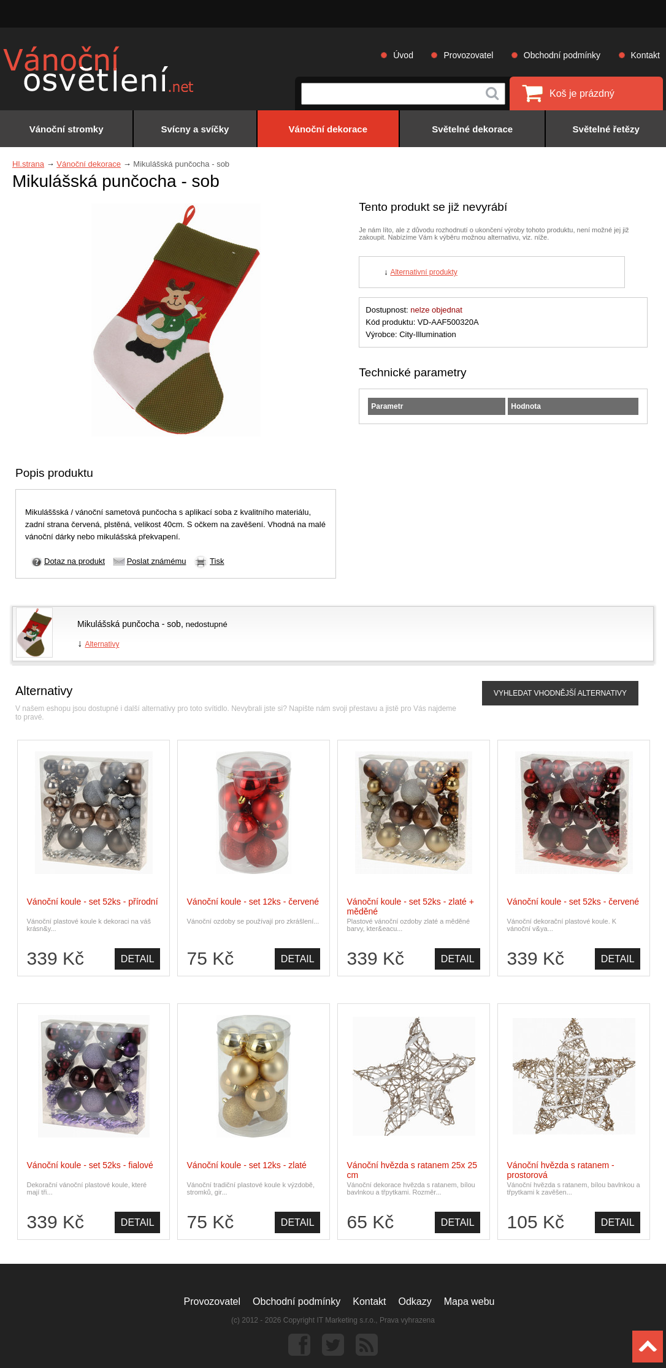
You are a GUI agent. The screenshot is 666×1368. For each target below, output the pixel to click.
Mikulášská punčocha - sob (129, 624)
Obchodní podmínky (562, 55)
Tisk (217, 561)
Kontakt (645, 55)
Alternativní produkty (423, 272)
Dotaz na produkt (74, 561)
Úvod (403, 55)
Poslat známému (156, 561)
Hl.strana (28, 164)
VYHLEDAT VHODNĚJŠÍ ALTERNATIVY (560, 693)
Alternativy (102, 644)
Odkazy (415, 1301)
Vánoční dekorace (88, 164)
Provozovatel (468, 55)
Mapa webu (469, 1301)
